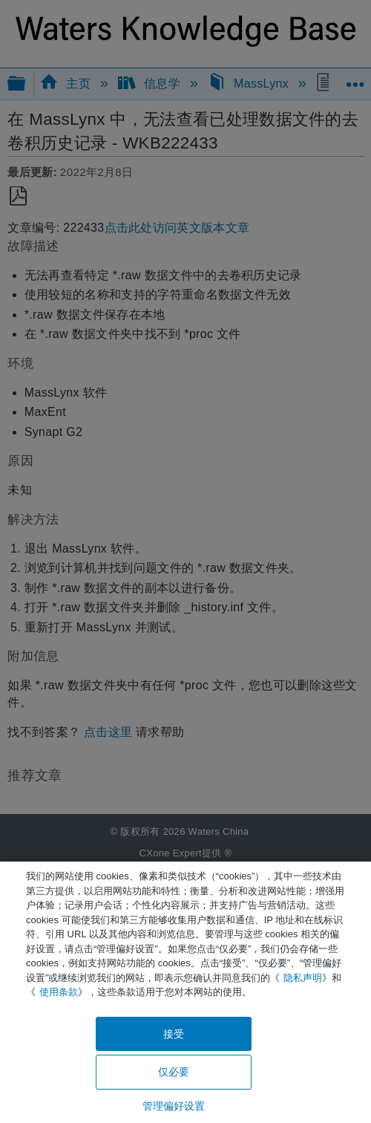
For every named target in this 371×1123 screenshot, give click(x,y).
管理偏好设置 (174, 1106)
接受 (173, 1034)
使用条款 (58, 991)
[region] (185, 992)
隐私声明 (302, 977)
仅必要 (173, 1072)
